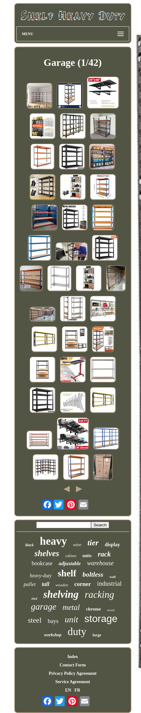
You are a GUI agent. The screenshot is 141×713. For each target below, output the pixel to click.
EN (68, 690)
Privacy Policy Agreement (72, 673)
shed (34, 598)
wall (112, 577)
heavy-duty (40, 575)
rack (104, 554)
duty (77, 631)
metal (71, 607)
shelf (67, 573)
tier (93, 542)
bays (53, 621)
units (87, 555)
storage (100, 618)
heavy (53, 541)
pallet (30, 584)
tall (45, 584)
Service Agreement (72, 681)
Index (72, 656)
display (112, 544)
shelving (61, 594)
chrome (93, 608)
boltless (92, 574)
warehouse (100, 563)
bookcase (42, 563)
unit (71, 619)
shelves (46, 553)
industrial (109, 583)
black (29, 545)
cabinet (70, 556)
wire (77, 544)
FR (77, 690)
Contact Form (72, 665)
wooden (61, 585)
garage (43, 606)
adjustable (70, 563)
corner (82, 584)
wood (110, 610)
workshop (52, 635)
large (97, 635)
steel (35, 620)
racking (99, 594)
